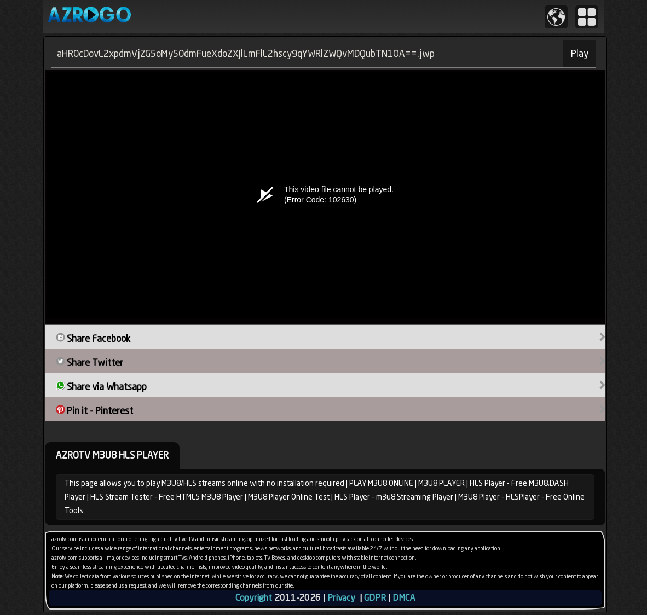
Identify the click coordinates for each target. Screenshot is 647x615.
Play (579, 54)
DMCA (403, 598)
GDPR (375, 598)
